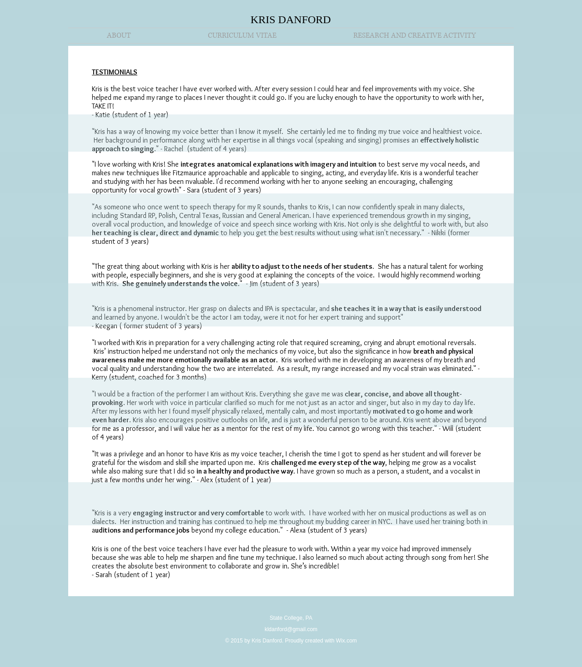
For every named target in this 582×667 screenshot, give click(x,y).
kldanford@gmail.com (291, 629)
